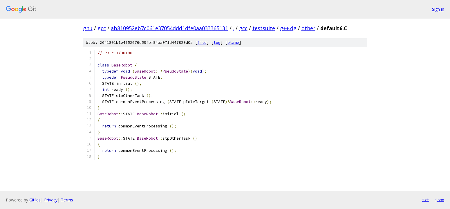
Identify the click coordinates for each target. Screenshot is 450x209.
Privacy (50, 200)
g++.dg (288, 28)
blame (233, 42)
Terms (67, 200)
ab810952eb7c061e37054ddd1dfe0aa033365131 (169, 28)
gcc (101, 28)
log (217, 42)
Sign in (438, 9)
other (308, 28)
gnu (88, 28)
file (202, 42)
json (439, 199)
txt (425, 199)
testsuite (263, 28)
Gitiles (35, 200)
